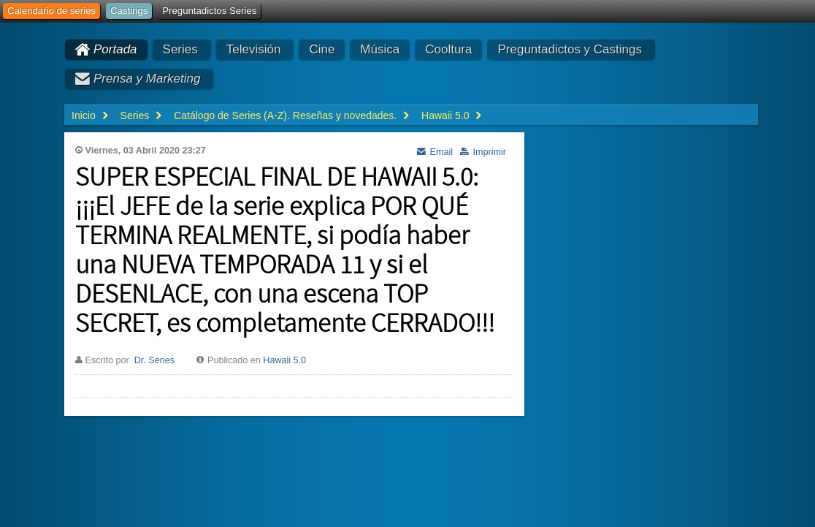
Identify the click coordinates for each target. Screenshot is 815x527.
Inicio (84, 115)
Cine (321, 49)
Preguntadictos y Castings (569, 49)
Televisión (253, 49)
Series (180, 49)
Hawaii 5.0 (284, 360)
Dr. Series (154, 360)
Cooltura (448, 49)
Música (379, 49)
